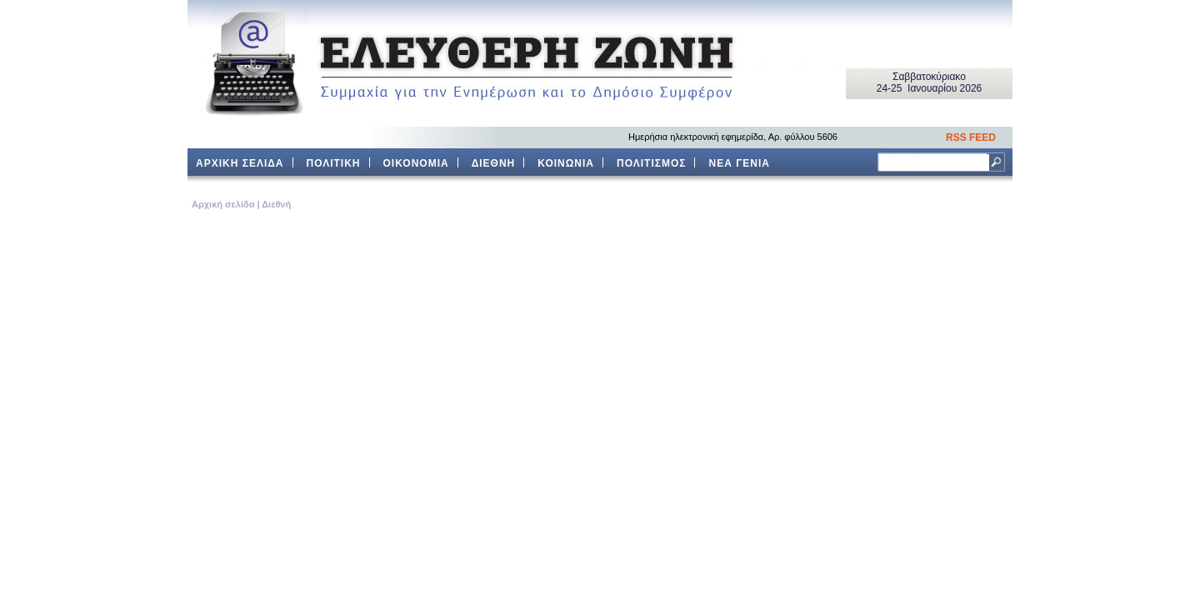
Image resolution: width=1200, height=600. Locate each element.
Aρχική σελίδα (223, 204)
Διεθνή (276, 204)
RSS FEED (971, 137)
